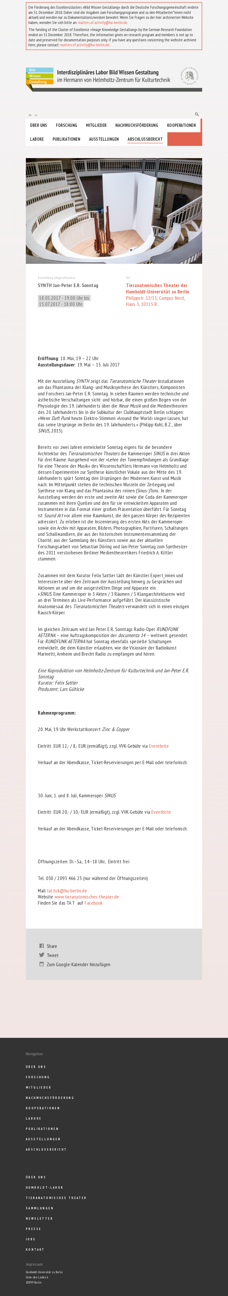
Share (47, 946)
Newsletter (39, 1219)
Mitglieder (96, 125)
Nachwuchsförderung (136, 125)
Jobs (31, 1239)
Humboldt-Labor (45, 1188)
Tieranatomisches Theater (56, 1198)
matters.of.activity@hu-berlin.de (102, 22)
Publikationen (66, 139)
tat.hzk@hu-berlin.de (67, 890)
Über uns (38, 125)
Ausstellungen (104, 139)
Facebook (94, 902)
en (36, 115)
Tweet (48, 955)
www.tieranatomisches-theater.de (86, 896)
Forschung (66, 125)
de (30, 115)
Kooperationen (181, 125)
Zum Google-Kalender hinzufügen (74, 964)
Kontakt (35, 1250)
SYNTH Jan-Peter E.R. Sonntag (69, 285)
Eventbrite (159, 746)
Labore (37, 139)
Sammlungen (40, 1208)
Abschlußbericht (145, 139)
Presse (33, 1229)
